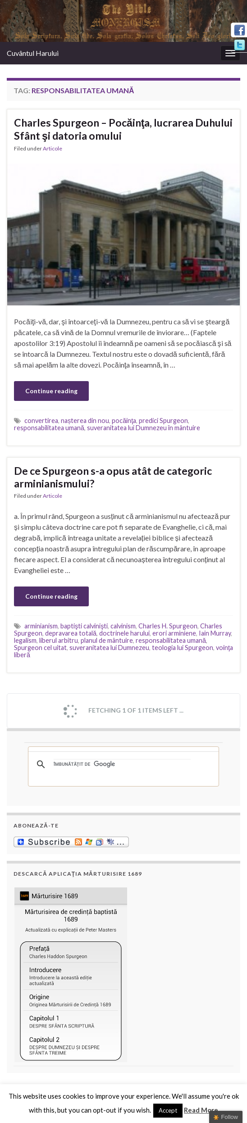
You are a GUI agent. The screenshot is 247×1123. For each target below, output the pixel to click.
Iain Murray (215, 633)
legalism (25, 640)
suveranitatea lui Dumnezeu (109, 647)
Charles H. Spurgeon (167, 626)
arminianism (41, 626)
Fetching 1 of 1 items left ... (123, 711)
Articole (52, 148)
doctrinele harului (124, 633)
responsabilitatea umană (49, 428)
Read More (201, 1110)
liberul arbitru (58, 640)
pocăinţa (124, 420)
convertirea (41, 420)
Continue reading (51, 391)
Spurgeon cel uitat (40, 647)
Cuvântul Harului (33, 53)
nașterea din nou (85, 420)
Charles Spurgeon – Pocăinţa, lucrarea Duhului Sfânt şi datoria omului (123, 129)
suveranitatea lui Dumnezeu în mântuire (143, 428)
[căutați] (122, 764)
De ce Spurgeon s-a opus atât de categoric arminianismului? (113, 477)
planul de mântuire (107, 640)
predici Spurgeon (163, 420)
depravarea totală (70, 633)
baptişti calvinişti (84, 626)
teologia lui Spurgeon (182, 647)
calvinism (123, 626)
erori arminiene (174, 633)
